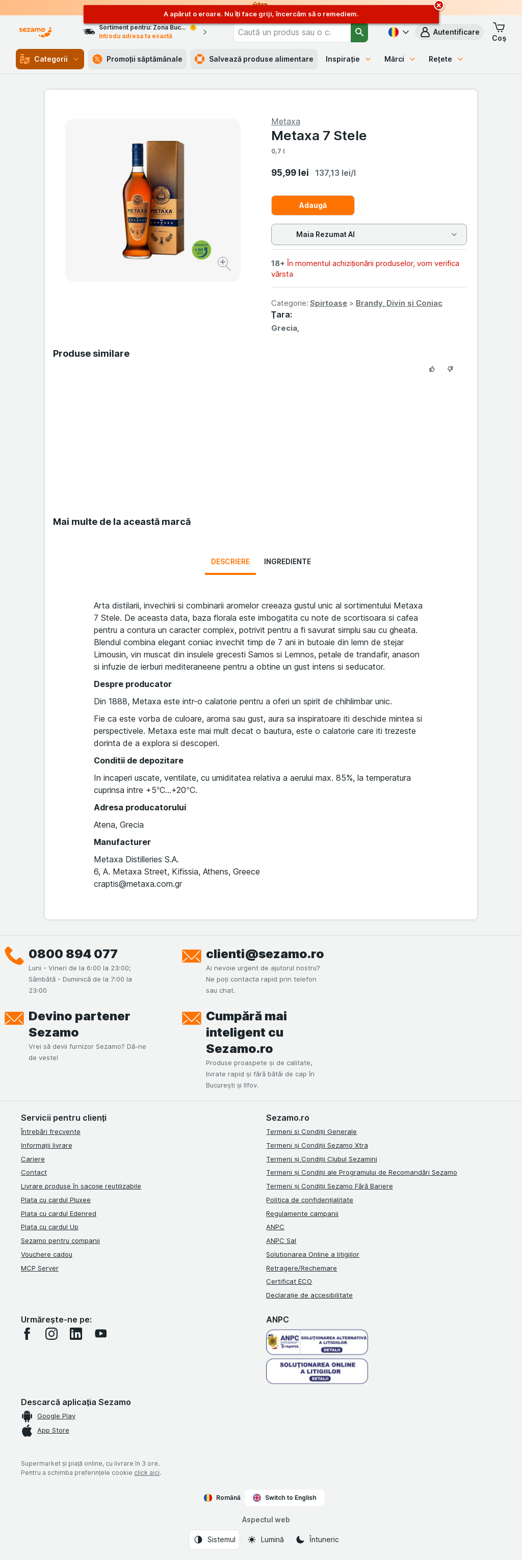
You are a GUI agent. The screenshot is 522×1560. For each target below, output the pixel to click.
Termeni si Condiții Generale (311, 1131)
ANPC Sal (281, 1240)
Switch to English (285, 1498)
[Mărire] (225, 265)
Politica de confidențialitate (309, 1200)
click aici (147, 1472)
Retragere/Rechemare (301, 1268)
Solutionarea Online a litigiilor (312, 1254)
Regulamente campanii (302, 1213)
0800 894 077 (73, 953)
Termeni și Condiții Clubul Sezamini (321, 1159)
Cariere (33, 1159)
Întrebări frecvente (51, 1131)
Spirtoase (328, 303)
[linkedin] (76, 1334)
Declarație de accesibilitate (309, 1295)
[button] (449, 32)
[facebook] (27, 1334)
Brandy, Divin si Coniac (399, 303)
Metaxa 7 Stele (319, 135)
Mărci (400, 59)
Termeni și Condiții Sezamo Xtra (317, 1145)
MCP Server (40, 1268)
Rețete (446, 59)
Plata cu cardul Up (50, 1227)
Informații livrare (46, 1145)
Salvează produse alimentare (254, 59)
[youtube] (100, 1334)
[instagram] (51, 1334)
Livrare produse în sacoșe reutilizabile (81, 1186)
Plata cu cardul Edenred (58, 1213)
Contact (34, 1172)
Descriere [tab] (230, 561)
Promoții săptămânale (137, 59)
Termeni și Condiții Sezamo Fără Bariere (329, 1186)
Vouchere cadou (46, 1254)
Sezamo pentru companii (60, 1240)
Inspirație (349, 59)
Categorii (50, 59)
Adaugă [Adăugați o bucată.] (313, 205)
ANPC (275, 1227)
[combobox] (292, 32)
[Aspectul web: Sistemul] (214, 1539)
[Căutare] (360, 32)
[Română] (397, 32)
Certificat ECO (289, 1281)
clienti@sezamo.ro (265, 953)
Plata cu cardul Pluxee (56, 1200)
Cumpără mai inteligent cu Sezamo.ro (246, 1032)
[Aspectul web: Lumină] (265, 1539)
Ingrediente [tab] (287, 561)
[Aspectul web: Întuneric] (317, 1539)
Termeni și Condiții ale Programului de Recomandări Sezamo (361, 1172)
